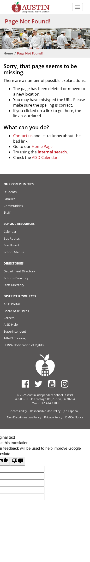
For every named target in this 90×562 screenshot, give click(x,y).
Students (10, 192)
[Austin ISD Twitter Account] (38, 383)
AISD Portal (12, 304)
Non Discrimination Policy (24, 417)
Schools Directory (16, 278)
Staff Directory (14, 285)
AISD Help (11, 324)
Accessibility (19, 411)
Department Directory (19, 271)
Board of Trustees (16, 311)
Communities (13, 206)
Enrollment (11, 245)
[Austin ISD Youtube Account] (52, 383)
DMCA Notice (74, 417)
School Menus (14, 252)
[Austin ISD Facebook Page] (25, 383)
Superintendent (15, 331)
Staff (7, 212)
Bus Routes (12, 238)
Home (8, 53)
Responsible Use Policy (45, 411)
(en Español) (71, 411)
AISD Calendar (45, 157)
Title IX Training (14, 338)
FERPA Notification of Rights (24, 345)
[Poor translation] (17, 461)
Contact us (23, 135)
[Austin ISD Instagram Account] (65, 383)
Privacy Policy (53, 417)
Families (9, 199)
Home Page (42, 146)
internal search (52, 152)
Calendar (10, 231)
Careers (9, 318)
